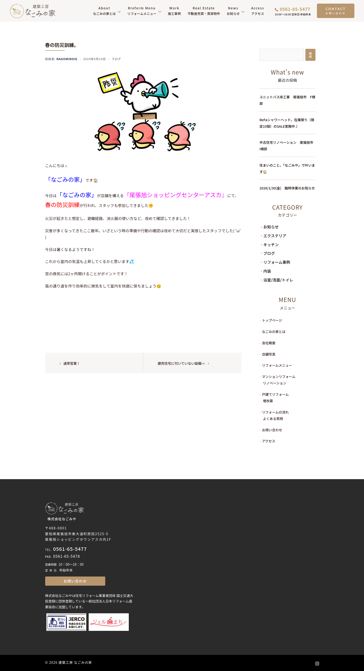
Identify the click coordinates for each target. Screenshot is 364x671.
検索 (310, 54)
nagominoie (66, 59)
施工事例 (174, 10)
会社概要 (268, 342)
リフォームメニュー (141, 10)
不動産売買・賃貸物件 (204, 10)
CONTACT (336, 8)
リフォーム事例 (276, 262)
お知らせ (233, 10)
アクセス (257, 10)
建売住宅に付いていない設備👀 (181, 363)
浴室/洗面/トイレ (278, 280)
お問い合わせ (272, 429)
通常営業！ (71, 363)
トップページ (272, 320)
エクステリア (274, 235)
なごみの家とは (104, 10)
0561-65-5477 (70, 548)
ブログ (116, 59)
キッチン (271, 244)
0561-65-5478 (66, 556)
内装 (267, 271)
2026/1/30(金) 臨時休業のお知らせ (287, 188)
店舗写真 (268, 354)
